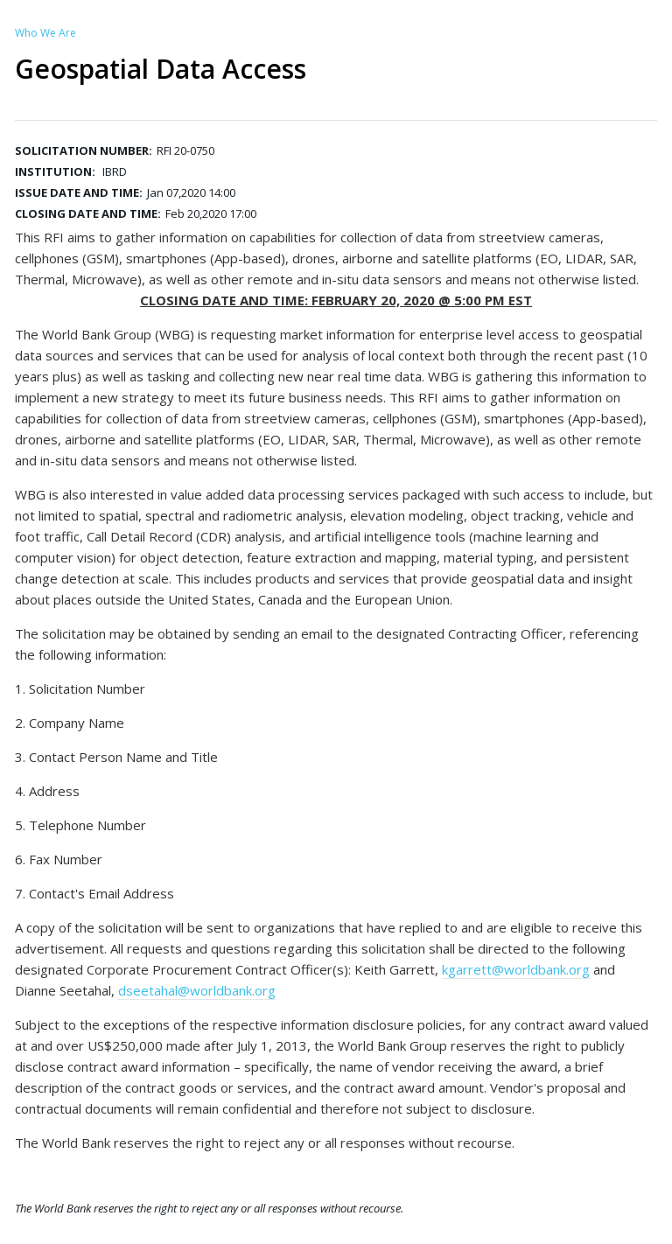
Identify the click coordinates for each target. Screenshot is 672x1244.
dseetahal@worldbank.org (197, 990)
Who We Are (45, 32)
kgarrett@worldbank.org (516, 969)
